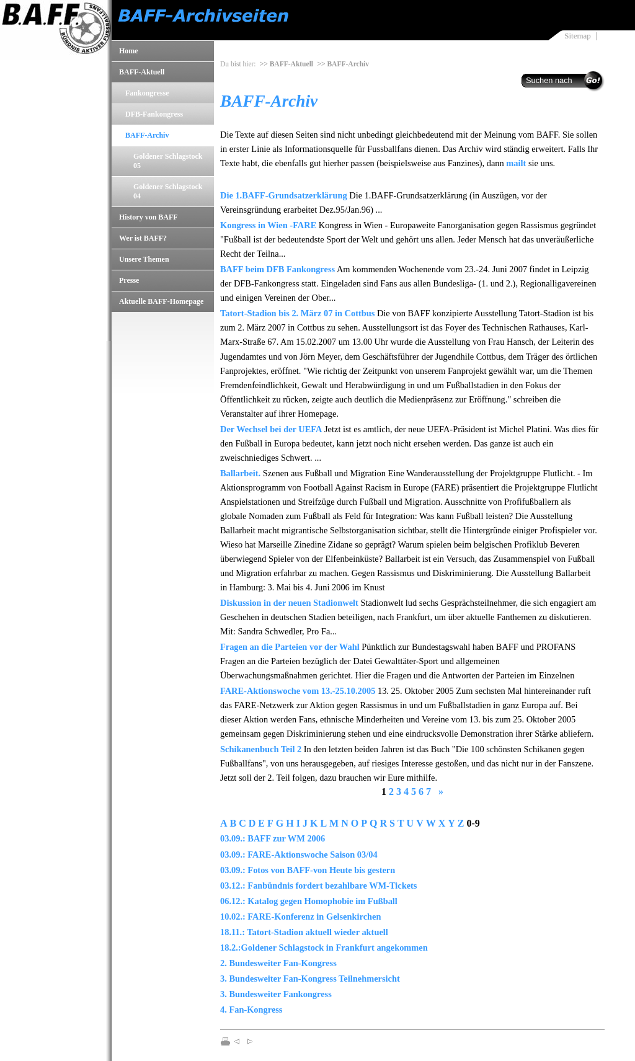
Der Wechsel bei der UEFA (271, 429)
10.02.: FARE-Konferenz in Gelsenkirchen (300, 916)
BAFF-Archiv (147, 135)
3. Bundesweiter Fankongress (276, 994)
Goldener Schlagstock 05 (167, 161)
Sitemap (577, 35)
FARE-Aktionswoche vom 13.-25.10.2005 (297, 691)
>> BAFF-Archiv (343, 64)
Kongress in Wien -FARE (268, 225)
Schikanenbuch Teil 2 (260, 749)
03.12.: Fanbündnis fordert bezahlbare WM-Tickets (318, 885)
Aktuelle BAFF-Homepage (161, 301)
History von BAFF (148, 217)
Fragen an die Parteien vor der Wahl (290, 647)
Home (128, 51)
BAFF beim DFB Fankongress (277, 269)
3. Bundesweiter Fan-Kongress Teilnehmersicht (310, 978)
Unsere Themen (144, 259)
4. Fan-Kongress (251, 1009)
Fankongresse (147, 93)
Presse (129, 280)
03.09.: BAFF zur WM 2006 (272, 838)
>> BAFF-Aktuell (286, 64)
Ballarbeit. (240, 473)
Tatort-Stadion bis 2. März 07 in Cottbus (297, 313)
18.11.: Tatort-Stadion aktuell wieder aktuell (304, 932)
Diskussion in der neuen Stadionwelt (289, 603)
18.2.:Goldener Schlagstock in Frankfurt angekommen (324, 947)
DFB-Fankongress (154, 114)
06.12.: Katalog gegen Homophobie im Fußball (308, 901)
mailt (516, 163)
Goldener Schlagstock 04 (167, 191)
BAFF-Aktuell (141, 72)
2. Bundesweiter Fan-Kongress (278, 963)
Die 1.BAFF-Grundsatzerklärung (283, 195)
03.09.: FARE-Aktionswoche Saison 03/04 (299, 854)
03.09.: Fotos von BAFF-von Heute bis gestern (307, 870)
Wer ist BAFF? (143, 238)
